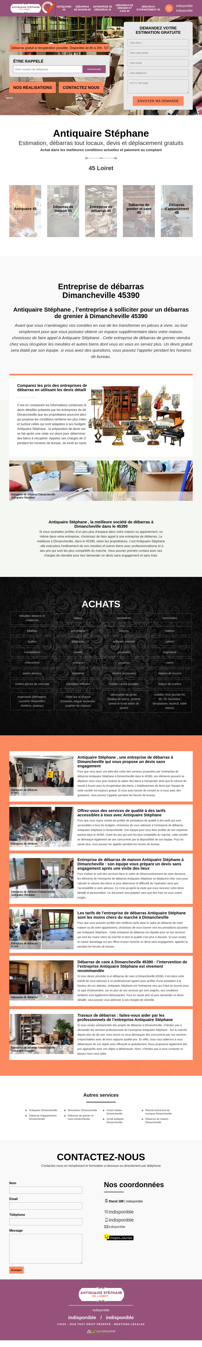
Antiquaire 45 (64, 8)
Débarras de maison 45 (82, 8)
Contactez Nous (81, 87)
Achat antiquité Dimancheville (115, 1120)
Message (16, 1230)
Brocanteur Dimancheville (82, 1110)
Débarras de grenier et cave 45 (124, 8)
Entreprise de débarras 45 (102, 8)
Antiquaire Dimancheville (43, 1110)
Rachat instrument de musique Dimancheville (158, 1112)
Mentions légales (129, 1324)
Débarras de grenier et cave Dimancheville (81, 1117)
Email (13, 1199)
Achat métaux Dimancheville (115, 1112)
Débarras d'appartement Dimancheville (43, 1117)
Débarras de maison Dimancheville (156, 1120)
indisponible (184, 6)
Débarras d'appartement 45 (148, 8)
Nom (12, 1183)
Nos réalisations (32, 87)
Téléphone (17, 1214)
